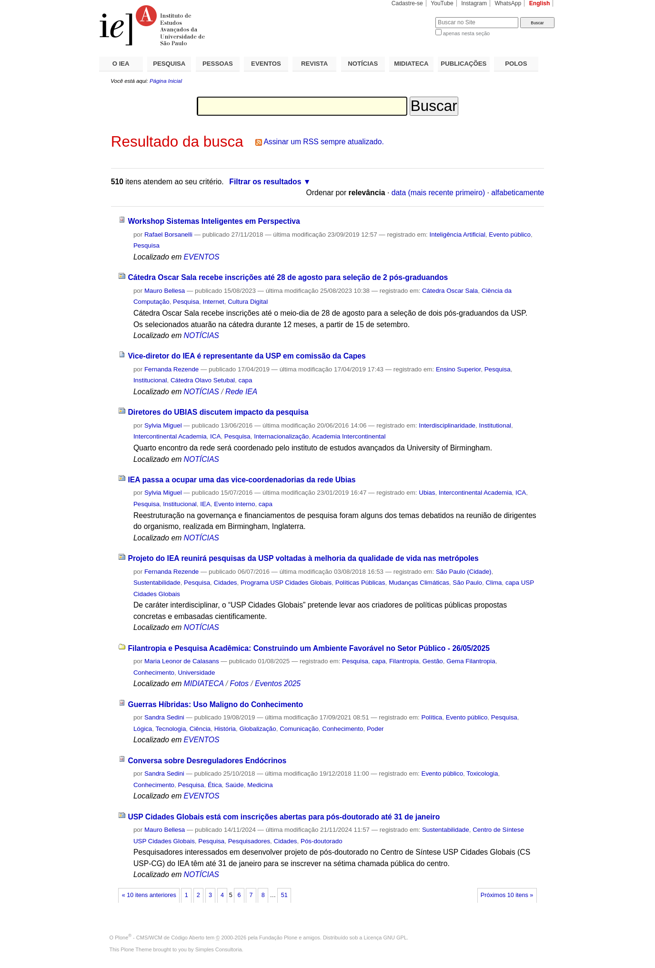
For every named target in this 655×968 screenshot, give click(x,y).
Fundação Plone (278, 937)
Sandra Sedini (164, 717)
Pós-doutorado (322, 841)
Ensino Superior (458, 369)
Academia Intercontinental (348, 436)
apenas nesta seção (466, 33)
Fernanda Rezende (171, 369)
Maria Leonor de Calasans (181, 661)
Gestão (433, 661)
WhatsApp (507, 3)
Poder (375, 728)
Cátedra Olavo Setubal (203, 380)
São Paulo (467, 582)
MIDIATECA (411, 63)
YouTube (442, 3)
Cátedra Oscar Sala (450, 290)
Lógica (142, 728)
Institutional (495, 425)
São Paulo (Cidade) (464, 571)
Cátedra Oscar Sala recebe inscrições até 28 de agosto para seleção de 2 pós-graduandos (288, 277)
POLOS (516, 63)
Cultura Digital (248, 301)
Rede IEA (241, 392)
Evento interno (234, 504)
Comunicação (299, 728)
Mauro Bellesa (164, 290)
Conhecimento (153, 672)
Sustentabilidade (157, 582)
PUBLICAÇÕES (463, 63)
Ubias (427, 492)
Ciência (200, 728)
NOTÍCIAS (363, 63)
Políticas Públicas (360, 582)
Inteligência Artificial (457, 234)
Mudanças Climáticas (419, 582)
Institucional (150, 380)
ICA (215, 436)
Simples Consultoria (218, 949)
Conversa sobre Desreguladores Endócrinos (207, 761)
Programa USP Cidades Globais (286, 582)
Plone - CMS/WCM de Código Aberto (159, 937)
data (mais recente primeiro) (438, 193)
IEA (205, 504)
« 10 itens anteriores (149, 895)
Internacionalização (281, 436)
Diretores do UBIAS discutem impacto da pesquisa (218, 412)
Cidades (225, 582)
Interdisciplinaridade (447, 425)
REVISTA (314, 63)
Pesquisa (146, 245)
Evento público (510, 234)
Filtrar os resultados (265, 182)
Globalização (257, 728)
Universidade (196, 672)
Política (431, 717)
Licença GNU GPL (385, 937)
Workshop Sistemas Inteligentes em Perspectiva (214, 221)
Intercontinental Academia (170, 436)
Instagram (474, 3)
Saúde (234, 784)
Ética (215, 784)
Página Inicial (166, 81)
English (539, 3)
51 (284, 895)
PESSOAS (217, 63)
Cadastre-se (407, 3)
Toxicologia (482, 773)
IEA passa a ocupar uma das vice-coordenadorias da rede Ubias (241, 480)
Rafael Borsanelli (168, 234)
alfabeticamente (517, 193)
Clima (493, 582)
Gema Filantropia (470, 661)
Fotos (239, 683)
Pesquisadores (249, 841)
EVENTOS (266, 63)
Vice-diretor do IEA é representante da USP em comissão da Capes (246, 356)
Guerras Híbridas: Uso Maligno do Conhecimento (215, 704)
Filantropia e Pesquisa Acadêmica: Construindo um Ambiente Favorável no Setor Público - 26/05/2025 (309, 648)
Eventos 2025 (278, 683)
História (225, 728)
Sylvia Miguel (163, 425)
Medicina (259, 784)
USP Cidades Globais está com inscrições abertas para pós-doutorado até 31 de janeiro (284, 817)
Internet (213, 301)
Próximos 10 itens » (507, 895)
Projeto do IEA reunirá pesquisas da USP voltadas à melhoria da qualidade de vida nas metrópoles (303, 558)
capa (245, 380)
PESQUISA (169, 63)
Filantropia (404, 661)
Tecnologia (170, 728)
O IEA (121, 63)
